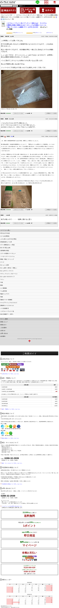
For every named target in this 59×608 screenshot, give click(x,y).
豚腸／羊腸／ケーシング (7, 259)
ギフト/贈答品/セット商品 (7, 244)
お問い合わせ (4, 333)
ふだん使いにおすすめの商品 (8, 239)
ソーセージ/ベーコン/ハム (7, 256)
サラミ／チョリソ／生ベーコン (9, 273)
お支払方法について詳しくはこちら (10, 373)
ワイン (2, 279)
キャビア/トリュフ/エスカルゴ (8, 302)
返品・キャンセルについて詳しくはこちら (12, 463)
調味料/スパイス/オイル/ (7, 305)
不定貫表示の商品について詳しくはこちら (12, 484)
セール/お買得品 (4, 236)
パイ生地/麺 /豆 (4, 308)
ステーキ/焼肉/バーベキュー (8, 253)
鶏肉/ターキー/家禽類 (6, 299)
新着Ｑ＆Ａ (3, 324)
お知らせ (2, 330)
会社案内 (2, 336)
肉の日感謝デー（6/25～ (7, 314)
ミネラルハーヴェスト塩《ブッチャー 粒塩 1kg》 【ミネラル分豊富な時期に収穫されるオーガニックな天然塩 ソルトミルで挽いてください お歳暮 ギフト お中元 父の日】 (26, 25)
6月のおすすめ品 (5, 233)
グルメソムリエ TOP (6, 15)
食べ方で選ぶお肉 (5, 247)
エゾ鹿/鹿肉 (3, 288)
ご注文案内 (3, 327)
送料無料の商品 (4, 250)
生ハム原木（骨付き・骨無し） (9, 268)
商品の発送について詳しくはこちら (10, 438)
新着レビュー (4, 321)
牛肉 (1, 282)
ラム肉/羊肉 (3, 291)
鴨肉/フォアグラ (4, 294)
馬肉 (1, 296)
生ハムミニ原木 (4, 265)
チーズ (2, 262)
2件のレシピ (38, 32)
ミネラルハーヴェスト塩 (7, 311)
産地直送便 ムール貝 (6, 242)
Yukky (11, 136)
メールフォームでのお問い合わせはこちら (12, 506)
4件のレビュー (19, 32)
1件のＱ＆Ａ (49, 32)
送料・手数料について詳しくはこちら (11, 409)
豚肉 (1, 285)
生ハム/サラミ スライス (6, 270)
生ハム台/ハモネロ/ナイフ (7, 276)
